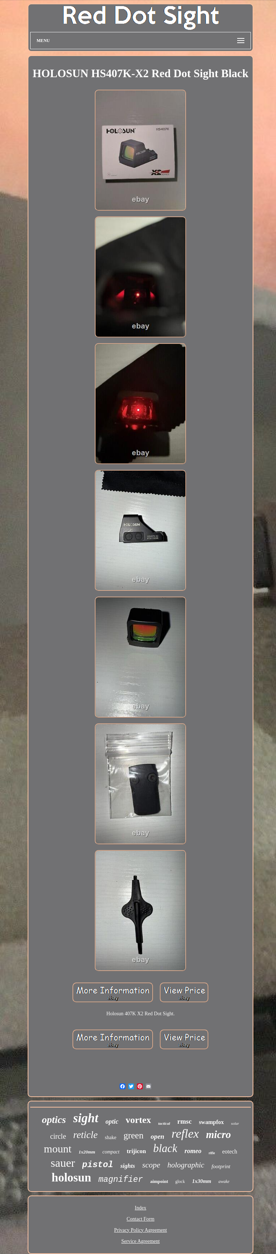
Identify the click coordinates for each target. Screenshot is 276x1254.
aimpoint (159, 1181)
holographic (185, 1165)
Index (140, 1208)
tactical (164, 1123)
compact (110, 1152)
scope (151, 1164)
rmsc (184, 1121)
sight (85, 1118)
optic (112, 1121)
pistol (97, 1165)
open (157, 1136)
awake (224, 1181)
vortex (138, 1120)
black (165, 1148)
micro (218, 1134)
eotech (229, 1151)
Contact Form (140, 1219)
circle (58, 1136)
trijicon (136, 1151)
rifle (211, 1153)
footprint (220, 1166)
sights (127, 1165)
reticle (85, 1134)
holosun (71, 1177)
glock (180, 1181)
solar (235, 1123)
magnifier (120, 1179)
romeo (192, 1151)
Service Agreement (140, 1241)
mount (58, 1149)
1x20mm (87, 1152)
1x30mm (201, 1181)
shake (110, 1137)
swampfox (211, 1122)
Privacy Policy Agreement (140, 1230)
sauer (63, 1162)
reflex (185, 1133)
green (134, 1135)
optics (54, 1119)
